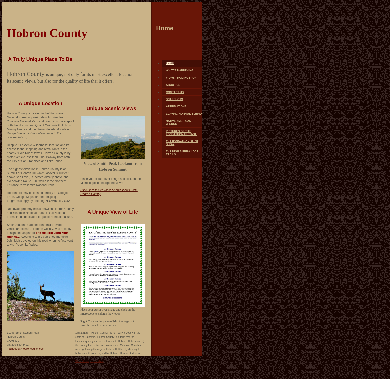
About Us (173, 84)
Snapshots (174, 99)
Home (170, 63)
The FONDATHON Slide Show (182, 143)
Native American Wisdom (178, 122)
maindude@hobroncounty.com (25, 348)
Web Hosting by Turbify (89, 361)
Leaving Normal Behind (184, 113)
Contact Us (175, 92)
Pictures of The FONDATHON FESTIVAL (181, 133)
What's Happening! (180, 70)
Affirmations (176, 106)
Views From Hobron (181, 77)
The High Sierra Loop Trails (182, 153)
